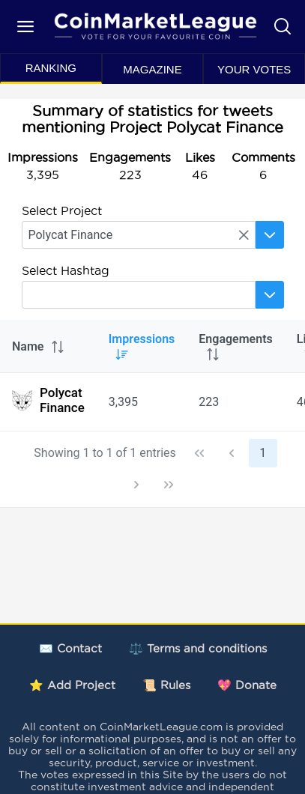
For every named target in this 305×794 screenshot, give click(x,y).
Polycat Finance (48, 400)
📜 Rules (166, 685)
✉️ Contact (70, 648)
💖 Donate (247, 685)
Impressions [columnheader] (142, 346)
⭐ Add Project (72, 685)
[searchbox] (139, 235)
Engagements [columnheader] (235, 346)
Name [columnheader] (38, 346)
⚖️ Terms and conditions (198, 648)
